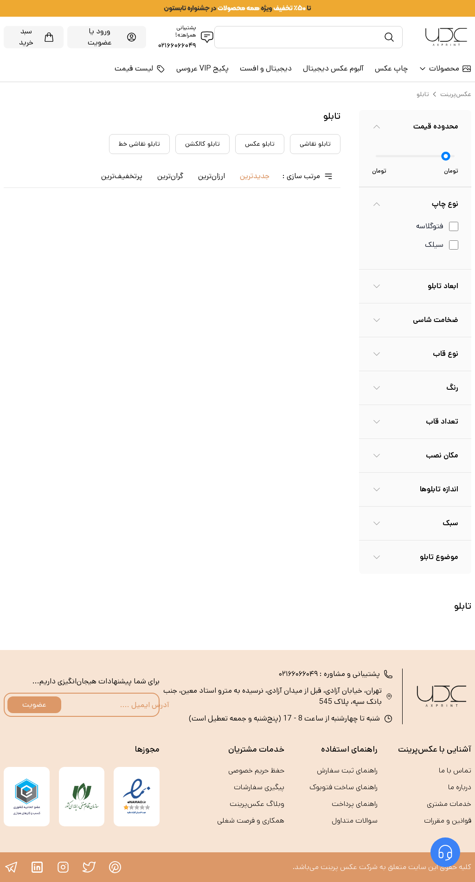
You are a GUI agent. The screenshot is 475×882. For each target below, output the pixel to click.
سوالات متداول (355, 820)
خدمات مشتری (449, 803)
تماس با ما (455, 770)
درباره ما (459, 787)
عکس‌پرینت (455, 94)
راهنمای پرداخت (355, 803)
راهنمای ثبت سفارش (347, 770)
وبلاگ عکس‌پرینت (257, 803)
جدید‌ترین (255, 176)
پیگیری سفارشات (259, 787)
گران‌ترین (170, 176)
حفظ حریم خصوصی (256, 770)
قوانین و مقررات (447, 820)
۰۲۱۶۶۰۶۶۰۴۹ (177, 45)
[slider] (446, 156)
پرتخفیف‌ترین (121, 176)
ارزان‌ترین (211, 176)
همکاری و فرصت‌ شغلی (250, 820)
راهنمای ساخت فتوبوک (343, 787)
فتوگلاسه (429, 226)
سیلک (434, 244)
